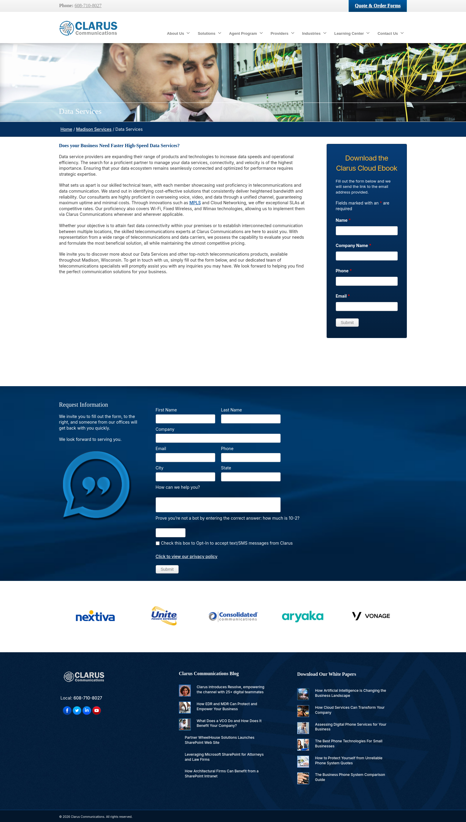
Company (165, 429)
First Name (166, 409)
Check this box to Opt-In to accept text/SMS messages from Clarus (227, 543)
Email (343, 295)
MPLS (195, 202)
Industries (314, 33)
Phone (344, 270)
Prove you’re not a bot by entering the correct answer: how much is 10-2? (228, 518)
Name (343, 220)
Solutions (209, 33)
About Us (178, 33)
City (159, 467)
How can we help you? (178, 487)
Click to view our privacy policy (187, 556)
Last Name (231, 409)
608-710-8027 (88, 5)
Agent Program (246, 33)
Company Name (353, 245)
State (226, 467)
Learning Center (352, 33)
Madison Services (93, 129)
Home (67, 129)
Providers (283, 33)
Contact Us (390, 33)
